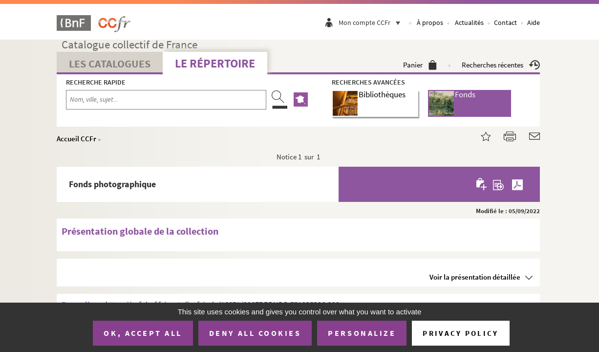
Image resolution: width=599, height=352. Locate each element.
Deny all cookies (255, 333)
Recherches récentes (501, 64)
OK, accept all (143, 333)
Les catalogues (109, 63)
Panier (420, 64)
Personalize (362, 333)
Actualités (469, 22)
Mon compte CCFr (372, 22)
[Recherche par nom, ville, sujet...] (166, 100)
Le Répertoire (215, 63)
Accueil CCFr (76, 138)
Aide (533, 22)
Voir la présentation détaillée (474, 277)
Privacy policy (460, 333)
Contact (505, 22)
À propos (430, 22)
